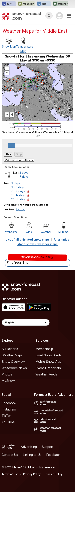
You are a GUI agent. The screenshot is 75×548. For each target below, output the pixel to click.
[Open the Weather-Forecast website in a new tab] (60, 4)
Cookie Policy (53, 474)
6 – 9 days (18, 191)
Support (47, 447)
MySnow (8, 381)
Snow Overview (13, 362)
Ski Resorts (10, 349)
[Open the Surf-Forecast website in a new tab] (9, 4)
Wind (29, 231)
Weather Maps (12, 355)
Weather (46, 231)
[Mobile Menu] (69, 15)
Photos (7, 374)
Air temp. (63, 231)
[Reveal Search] (49, 15)
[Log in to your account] (59, 15)
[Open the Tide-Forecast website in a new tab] (44, 4)
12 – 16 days (19, 199)
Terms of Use (10, 474)
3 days (23, 172)
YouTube (8, 422)
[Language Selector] (26, 322)
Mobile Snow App (48, 362)
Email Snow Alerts (48, 355)
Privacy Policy (32, 474)
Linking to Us (32, 455)
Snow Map (9, 46)
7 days (23, 176)
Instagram (9, 409)
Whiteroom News (14, 368)
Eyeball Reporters (48, 368)
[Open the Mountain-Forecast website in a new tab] (26, 4)
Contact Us (10, 455)
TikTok (6, 416)
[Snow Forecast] (21, 16)
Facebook (9, 403)
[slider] (11, 145)
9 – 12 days (18, 195)
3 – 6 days (18, 187)
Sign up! (20, 209)
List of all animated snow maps (28, 239)
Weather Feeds (46, 374)
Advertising (29, 447)
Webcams (11, 231)
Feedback (53, 455)
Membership (44, 349)
